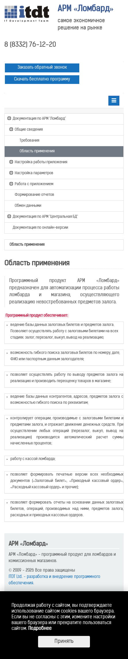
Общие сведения (26, 129)
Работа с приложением (31, 183)
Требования (26, 140)
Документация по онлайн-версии (37, 228)
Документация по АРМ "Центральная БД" (42, 216)
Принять (64, 641)
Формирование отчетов (32, 194)
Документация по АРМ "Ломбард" (36, 118)
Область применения (34, 151)
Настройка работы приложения (38, 161)
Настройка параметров (31, 172)
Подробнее (40, 628)
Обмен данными (25, 205)
